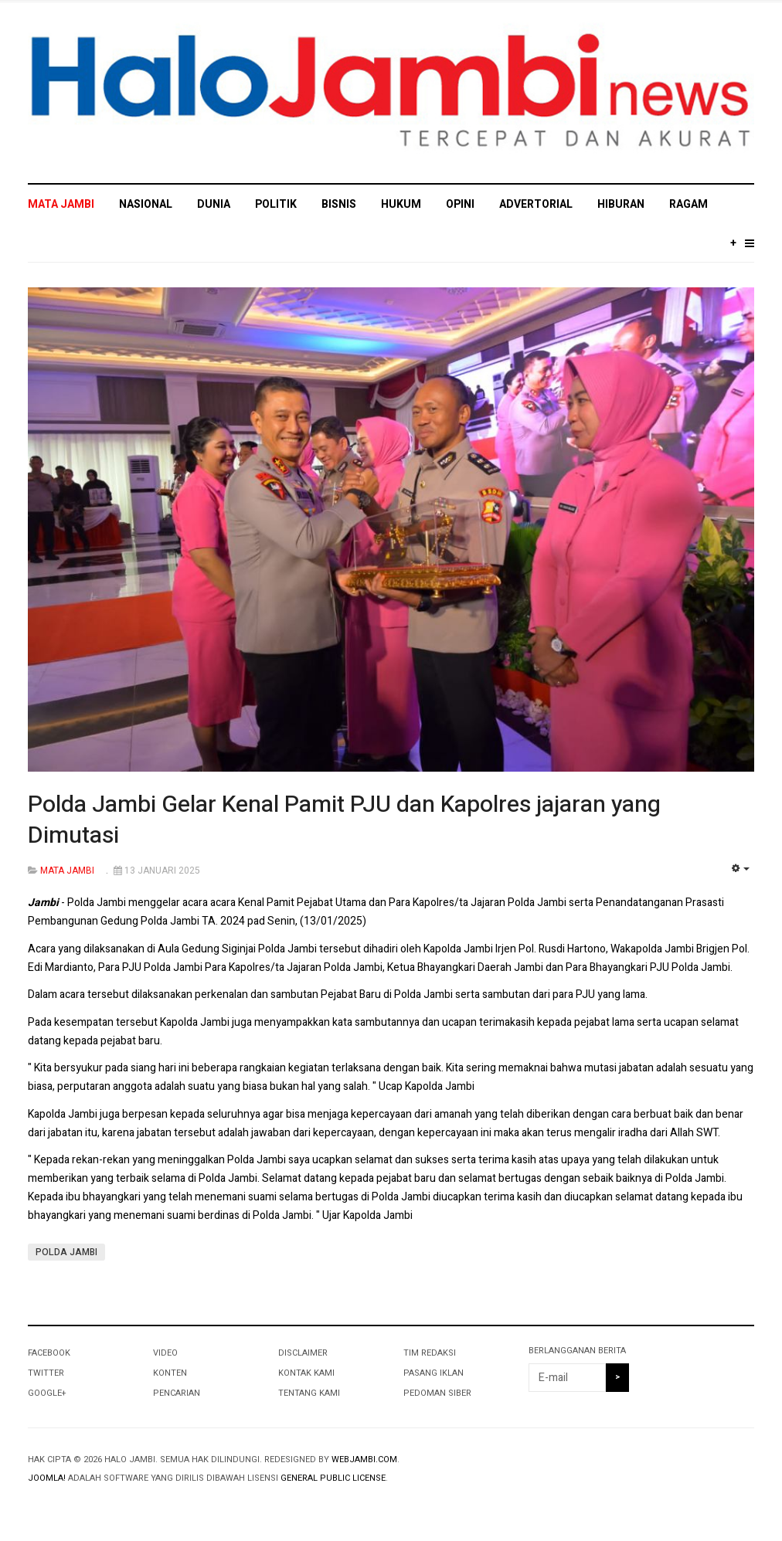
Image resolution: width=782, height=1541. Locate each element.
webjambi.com (364, 1459)
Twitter (46, 1373)
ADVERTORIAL (536, 204)
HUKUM (401, 204)
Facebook (49, 1352)
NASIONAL (145, 204)
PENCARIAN (176, 1393)
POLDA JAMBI (66, 1252)
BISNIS (338, 204)
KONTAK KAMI (306, 1373)
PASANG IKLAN (433, 1373)
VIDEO (165, 1352)
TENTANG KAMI (309, 1393)
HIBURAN (620, 204)
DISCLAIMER (303, 1352)
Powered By (684, 1472)
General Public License (333, 1478)
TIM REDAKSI (429, 1352)
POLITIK (276, 204)
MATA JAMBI (61, 204)
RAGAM (688, 204)
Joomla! (47, 1478)
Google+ (47, 1393)
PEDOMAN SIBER (437, 1393)
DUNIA (213, 204)
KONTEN (170, 1373)
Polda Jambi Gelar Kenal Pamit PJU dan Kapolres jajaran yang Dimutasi (344, 820)
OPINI (460, 204)
